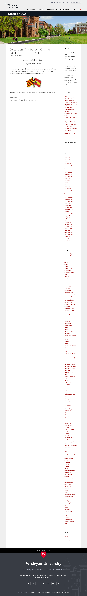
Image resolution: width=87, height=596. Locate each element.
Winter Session (68, 519)
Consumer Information (56, 592)
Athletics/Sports (69, 268)
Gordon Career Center (70, 366)
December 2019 (69, 195)
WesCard (67, 515)
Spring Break (68, 466)
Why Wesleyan (31, 9)
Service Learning (69, 458)
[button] (79, 9)
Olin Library (68, 415)
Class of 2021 (18, 14)
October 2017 (68, 232)
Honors (66, 380)
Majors (66, 397)
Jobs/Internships (69, 389)
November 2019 (69, 197)
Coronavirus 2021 (69, 310)
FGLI (66, 349)
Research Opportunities (71, 445)
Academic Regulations (70, 254)
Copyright (33, 592)
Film (66, 351)
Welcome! (67, 513)
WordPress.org (68, 543)
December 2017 (69, 228)
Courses (67, 313)
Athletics (67, 266)
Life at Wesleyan (64, 9)
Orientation (68, 419)
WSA (66, 523)
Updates (67, 505)
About (73, 9)
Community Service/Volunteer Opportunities (69, 300)
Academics (41, 9)
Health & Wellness (69, 372)
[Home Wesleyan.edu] (43, 555)
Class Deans (68, 281)
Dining (66, 327)
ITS (65, 386)
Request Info (54, 2)
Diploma (67, 329)
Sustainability (68, 484)
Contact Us (21, 575)
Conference (67, 306)
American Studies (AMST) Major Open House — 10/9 (23, 99)
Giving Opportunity (70, 364)
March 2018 (68, 222)
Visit (60, 2)
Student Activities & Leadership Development (70, 472)
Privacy (38, 592)
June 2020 (67, 182)
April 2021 (67, 161)
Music (66, 403)
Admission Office (69, 260)
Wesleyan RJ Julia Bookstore (56, 575)
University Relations (70, 503)
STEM (66, 468)
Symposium (68, 486)
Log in (66, 536)
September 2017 (69, 234)
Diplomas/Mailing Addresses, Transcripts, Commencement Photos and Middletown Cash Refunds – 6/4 (71, 104)
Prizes (66, 431)
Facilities (67, 341)
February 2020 (68, 191)
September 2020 (69, 176)
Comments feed (69, 541)
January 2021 (68, 168)
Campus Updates (69, 272)
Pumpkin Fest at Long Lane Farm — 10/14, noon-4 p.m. (23, 100)
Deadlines (67, 321)
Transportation (69, 496)
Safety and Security (70, 454)
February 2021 (68, 166)
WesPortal (36, 575)
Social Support (68, 462)
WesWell (67, 517)
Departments (68, 325)
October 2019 (68, 199)
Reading (67, 435)
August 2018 (68, 216)
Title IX (66, 492)
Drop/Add (67, 333)
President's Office (69, 429)
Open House (68, 417)
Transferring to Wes (70, 494)
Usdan (66, 507)
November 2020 (69, 172)
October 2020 (68, 174)
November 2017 (69, 230)
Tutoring (67, 499)
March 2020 (68, 189)
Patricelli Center (69, 423)
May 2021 (67, 159)
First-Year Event (69, 360)
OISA (66, 412)
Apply (64, 2)
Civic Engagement (69, 279)
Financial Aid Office (70, 353)
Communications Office (71, 295)
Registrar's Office (69, 437)
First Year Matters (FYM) (71, 358)
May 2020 (67, 184)
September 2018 (69, 214)
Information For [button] (76, 2)
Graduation (68, 370)
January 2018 (68, 226)
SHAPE (66, 460)
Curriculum (68, 317)
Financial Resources (70, 356)
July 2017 (67, 238)
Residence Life (68, 447)
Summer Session (69, 482)
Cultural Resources (70, 315)
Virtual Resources (69, 511)
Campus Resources (70, 270)
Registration (68, 440)
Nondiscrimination (65, 592)
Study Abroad (68, 480)
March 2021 (68, 164)
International (14, 97)
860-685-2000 (59, 570)
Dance (66, 319)
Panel (66, 421)
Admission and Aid (52, 9)
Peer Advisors (68, 425)
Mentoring (67, 401)
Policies (67, 427)
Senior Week (68, 456)
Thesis (66, 490)
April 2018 (67, 220)
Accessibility (47, 592)
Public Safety (68, 433)
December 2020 (69, 170)
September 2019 (69, 201)
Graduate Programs (70, 368)
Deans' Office (68, 323)
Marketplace (68, 399)
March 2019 (68, 205)
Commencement (69, 292)
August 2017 (68, 236)
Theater (67, 488)
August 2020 (68, 178)
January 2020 (68, 193)
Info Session (68, 382)
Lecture (67, 391)
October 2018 (68, 211)
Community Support (70, 304)
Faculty (66, 343)
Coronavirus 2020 (69, 308)
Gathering (67, 362)
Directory (43, 575)
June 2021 (67, 157)
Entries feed (68, 539)
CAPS (66, 274)
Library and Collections (42, 577)
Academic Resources (70, 256)
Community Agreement (71, 297)
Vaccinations (68, 509)
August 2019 (68, 203)
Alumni (66, 264)
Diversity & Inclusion (70, 331)
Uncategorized (68, 501)
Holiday (67, 374)
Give (68, 2)
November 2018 (69, 209)
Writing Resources (69, 521)
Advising (67, 262)
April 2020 (67, 186)
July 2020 (67, 180)
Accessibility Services (70, 258)
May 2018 (67, 218)
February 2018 (68, 224)
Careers (67, 276)
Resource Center (69, 450)
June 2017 (67, 241)
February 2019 (68, 207)
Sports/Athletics (69, 464)
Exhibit (66, 339)
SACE (66, 452)
